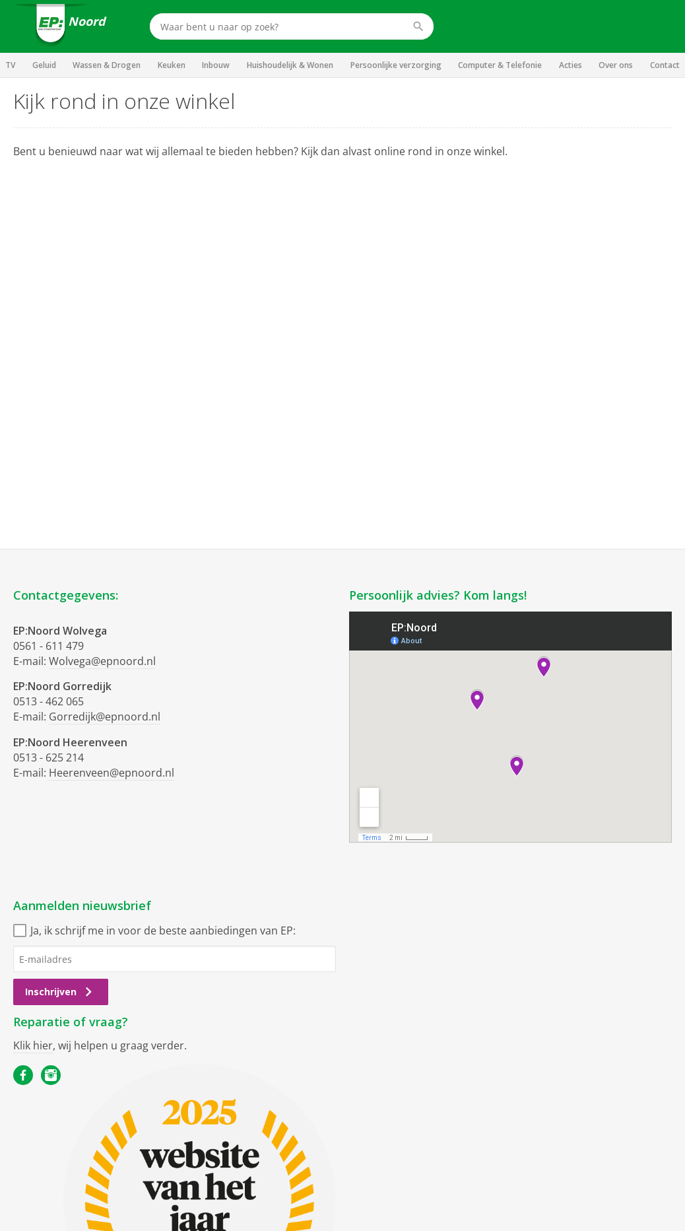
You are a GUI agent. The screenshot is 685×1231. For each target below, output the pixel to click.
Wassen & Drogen (107, 65)
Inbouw (216, 65)
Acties (570, 65)
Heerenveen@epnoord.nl (111, 772)
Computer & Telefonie (500, 65)
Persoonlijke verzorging (395, 65)
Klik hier (33, 1045)
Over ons (616, 65)
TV (10, 65)
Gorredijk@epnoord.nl (104, 716)
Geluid (44, 65)
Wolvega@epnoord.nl (102, 661)
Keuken (171, 65)
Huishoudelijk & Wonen (290, 65)
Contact (665, 65)
